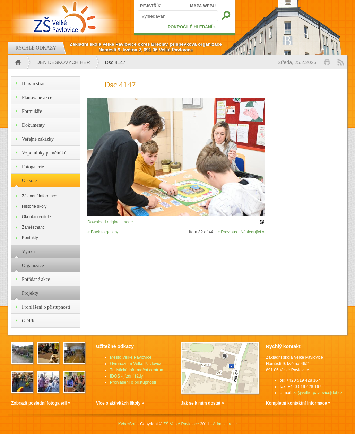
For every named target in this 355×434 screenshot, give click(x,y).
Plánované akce (37, 97)
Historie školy (34, 206)
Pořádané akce (36, 279)
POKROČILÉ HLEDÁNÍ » (192, 27)
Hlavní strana (35, 83)
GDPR (28, 321)
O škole (29, 180)
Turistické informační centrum (137, 369)
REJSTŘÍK (150, 5)
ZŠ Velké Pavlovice (181, 424)
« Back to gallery (102, 232)
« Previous (227, 232)
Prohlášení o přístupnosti (46, 307)
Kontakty (30, 237)
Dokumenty (33, 125)
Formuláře (32, 111)
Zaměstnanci (34, 227)
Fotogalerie (33, 166)
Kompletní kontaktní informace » (298, 403)
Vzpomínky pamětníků (44, 153)
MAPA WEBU (203, 5)
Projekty (30, 293)
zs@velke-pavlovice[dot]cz (318, 392)
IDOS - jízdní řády (126, 376)
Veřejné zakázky (38, 139)
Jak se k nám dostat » (202, 403)
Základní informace (39, 196)
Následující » (253, 232)
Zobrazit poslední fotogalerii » (40, 403)
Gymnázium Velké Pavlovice (136, 363)
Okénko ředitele (36, 216)
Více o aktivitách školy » (120, 403)
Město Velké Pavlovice (130, 357)
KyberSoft (127, 424)
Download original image (110, 222)
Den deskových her (63, 62)
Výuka (28, 251)
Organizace (33, 265)
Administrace (225, 424)
